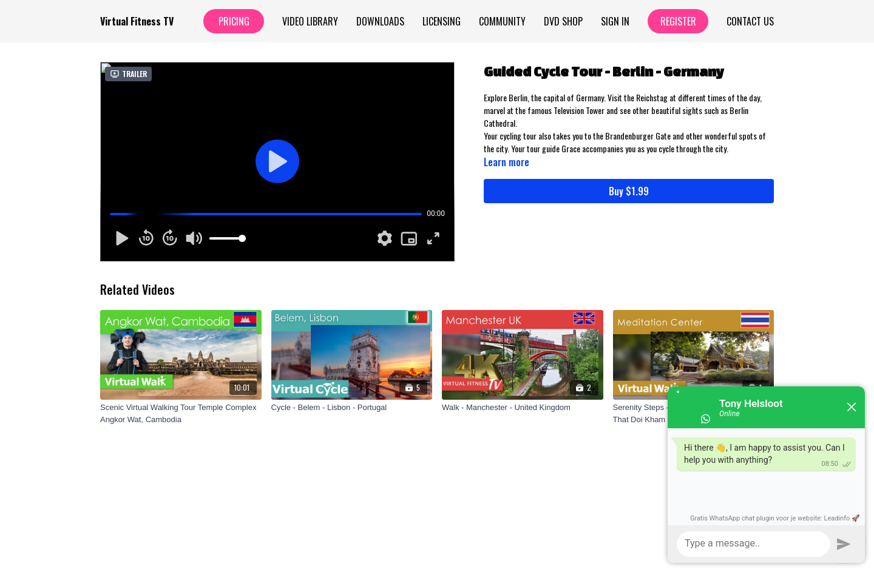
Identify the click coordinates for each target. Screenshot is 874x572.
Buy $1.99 (629, 191)
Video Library (310, 21)
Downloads (380, 21)
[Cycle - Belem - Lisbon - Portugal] (352, 408)
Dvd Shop (563, 21)
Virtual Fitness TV (137, 21)
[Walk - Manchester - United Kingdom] (522, 408)
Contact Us (750, 21)
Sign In (615, 21)
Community (502, 21)
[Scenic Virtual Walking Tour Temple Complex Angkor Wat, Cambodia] (181, 413)
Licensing (441, 21)
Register (678, 21)
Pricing (233, 21)
